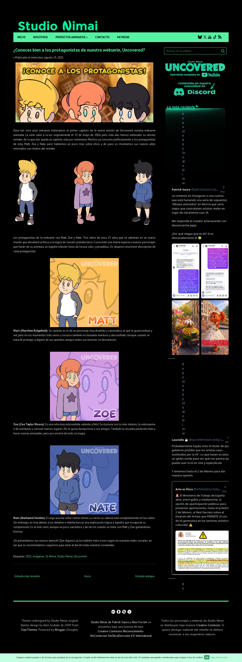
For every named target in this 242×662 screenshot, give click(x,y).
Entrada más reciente (27, 576)
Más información (219, 657)
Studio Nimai (65, 556)
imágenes (39, 556)
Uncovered (80, 556)
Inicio (21, 37)
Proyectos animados (71, 37)
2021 (29, 556)
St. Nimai (51, 556)
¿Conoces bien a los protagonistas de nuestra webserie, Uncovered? (79, 50)
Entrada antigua (144, 576)
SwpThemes (29, 630)
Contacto (102, 37)
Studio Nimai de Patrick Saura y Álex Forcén (119, 622)
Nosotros (40, 37)
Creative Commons (208, 625)
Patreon (123, 37)
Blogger (60, 630)
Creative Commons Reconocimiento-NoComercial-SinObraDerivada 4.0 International (121, 633)
